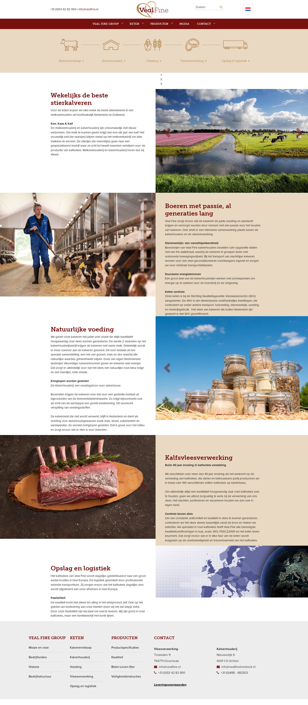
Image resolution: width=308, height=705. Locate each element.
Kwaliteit (117, 663)
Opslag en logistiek (83, 692)
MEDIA (184, 29)
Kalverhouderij (80, 663)
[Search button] (221, 10)
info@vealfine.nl (88, 12)
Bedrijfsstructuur (40, 682)
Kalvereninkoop (81, 653)
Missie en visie (39, 653)
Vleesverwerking (81, 682)
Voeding (76, 673)
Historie (34, 673)
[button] (167, 139)
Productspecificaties (125, 653)
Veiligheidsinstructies (126, 682)
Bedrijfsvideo (38, 663)
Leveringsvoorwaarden (170, 691)
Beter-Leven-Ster (123, 673)
